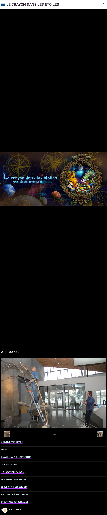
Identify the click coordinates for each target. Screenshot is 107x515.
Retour (53, 434)
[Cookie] (5, 510)
